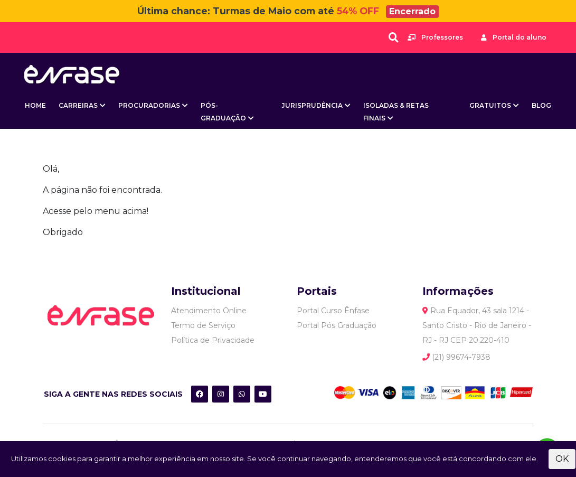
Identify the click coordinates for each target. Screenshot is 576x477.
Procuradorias (149, 105)
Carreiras (78, 105)
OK (562, 459)
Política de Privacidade (212, 340)
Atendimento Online (209, 310)
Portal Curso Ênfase (333, 310)
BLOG (541, 105)
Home (35, 105)
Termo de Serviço (203, 325)
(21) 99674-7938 (456, 357)
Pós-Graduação (223, 111)
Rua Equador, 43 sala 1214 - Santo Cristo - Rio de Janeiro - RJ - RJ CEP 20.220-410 (476, 325)
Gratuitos (490, 105)
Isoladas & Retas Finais (396, 111)
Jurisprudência (312, 105)
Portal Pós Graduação (336, 325)
